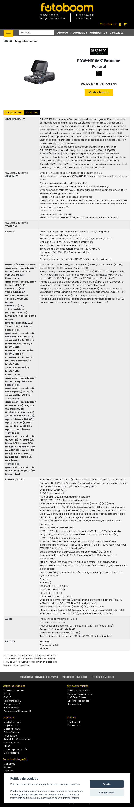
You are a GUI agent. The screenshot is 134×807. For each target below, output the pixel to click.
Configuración (106, 792)
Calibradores (11, 752)
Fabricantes (98, 33)
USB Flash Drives (77, 697)
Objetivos (8, 717)
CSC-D (7, 697)
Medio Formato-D (14, 690)
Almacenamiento (78, 686)
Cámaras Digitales (14, 686)
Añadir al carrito (98, 92)
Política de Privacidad (74, 677)
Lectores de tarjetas (79, 700)
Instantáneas (11, 707)
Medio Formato (12, 722)
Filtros (7, 746)
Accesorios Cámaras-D (17, 711)
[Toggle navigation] (8, 33)
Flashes (71, 717)
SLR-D (7, 694)
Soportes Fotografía (15, 759)
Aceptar (107, 784)
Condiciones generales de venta (39, 677)
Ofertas (62, 33)
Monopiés (9, 763)
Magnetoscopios (26, 41)
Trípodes (9, 770)
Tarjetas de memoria (80, 694)
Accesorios (32, 112)
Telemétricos (11, 732)
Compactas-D (12, 704)
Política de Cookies (103, 677)
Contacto (117, 33)
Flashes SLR (74, 722)
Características (13, 112)
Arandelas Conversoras (17, 739)
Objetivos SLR (11, 725)
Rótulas (8, 767)
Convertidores (12, 742)
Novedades (78, 33)
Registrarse (108, 24)
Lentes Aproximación (16, 749)
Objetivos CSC (12, 729)
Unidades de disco (78, 690)
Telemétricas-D (13, 700)
